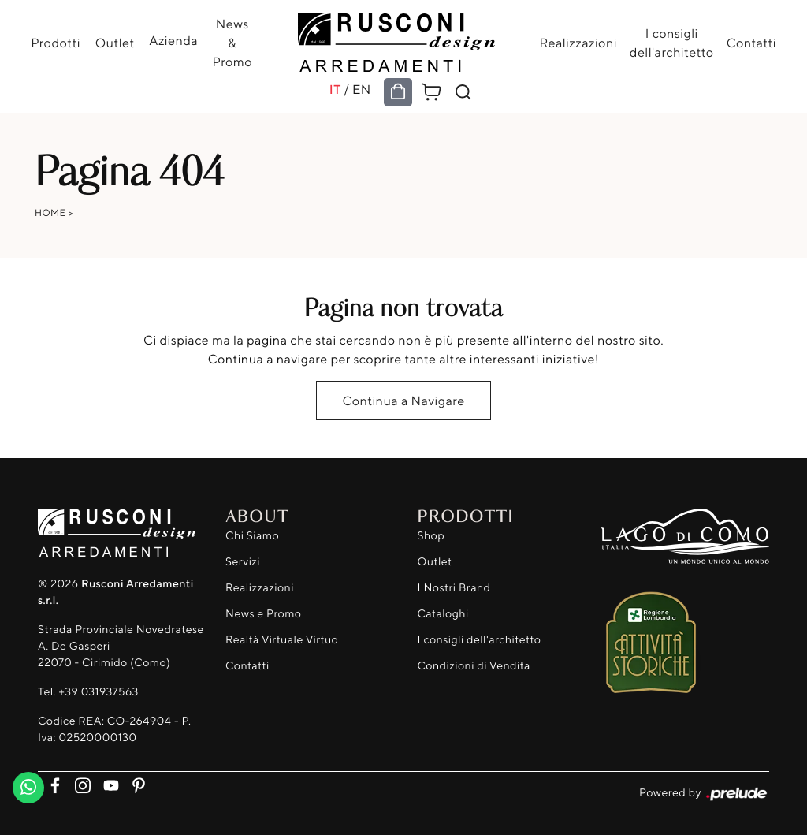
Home (50, 212)
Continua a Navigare (403, 400)
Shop (431, 535)
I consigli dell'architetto (671, 42)
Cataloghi (443, 614)
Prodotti (56, 42)
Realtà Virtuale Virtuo (281, 640)
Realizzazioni (577, 42)
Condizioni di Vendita (474, 666)
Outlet (115, 42)
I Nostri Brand (454, 588)
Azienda (173, 40)
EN (361, 89)
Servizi (242, 561)
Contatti (750, 42)
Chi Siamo (252, 535)
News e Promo (263, 614)
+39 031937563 (98, 692)
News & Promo (231, 42)
